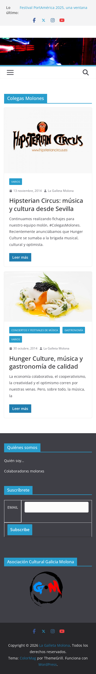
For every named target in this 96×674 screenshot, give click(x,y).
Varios (15, 181)
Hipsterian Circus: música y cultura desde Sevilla (46, 204)
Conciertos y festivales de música (34, 330)
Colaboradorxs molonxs (24, 471)
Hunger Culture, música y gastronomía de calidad (46, 362)
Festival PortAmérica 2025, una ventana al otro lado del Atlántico (53, 10)
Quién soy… (14, 460)
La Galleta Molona (61, 191)
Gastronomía (74, 330)
